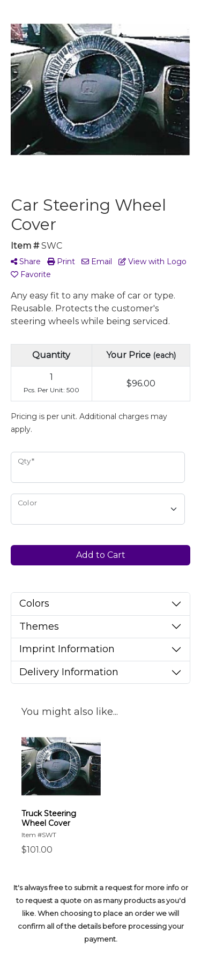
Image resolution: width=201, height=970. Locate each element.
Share (26, 261)
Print (61, 261)
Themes (39, 626)
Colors (34, 603)
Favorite (31, 274)
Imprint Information (67, 649)
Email (96, 261)
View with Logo (152, 261)
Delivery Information (68, 672)
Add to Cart (100, 555)
